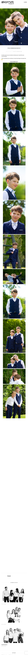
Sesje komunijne (17, 51)
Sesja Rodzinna (4, 644)
